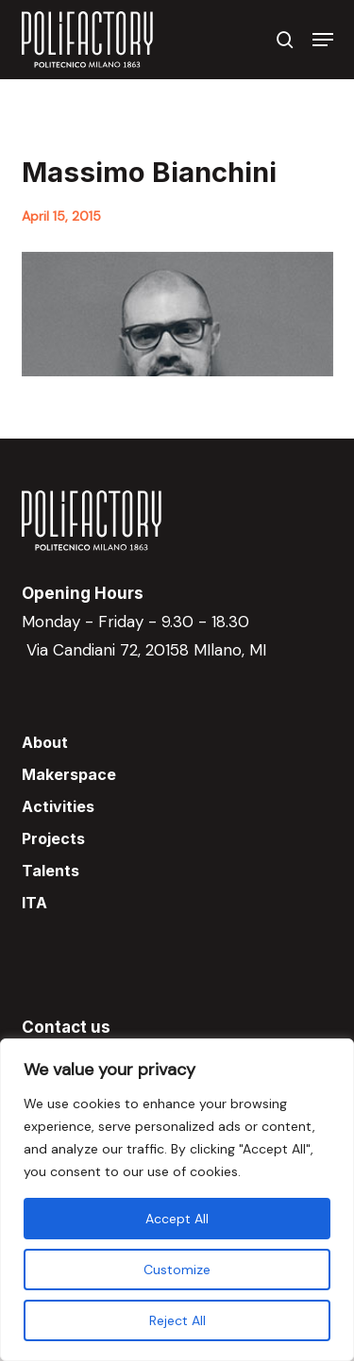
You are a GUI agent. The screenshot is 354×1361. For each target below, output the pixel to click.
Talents (50, 870)
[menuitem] (177, 902)
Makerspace (69, 774)
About (45, 742)
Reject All (177, 1320)
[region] (177, 1199)
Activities (58, 806)
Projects (53, 838)
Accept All (177, 1218)
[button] (322, 39)
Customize (177, 1269)
